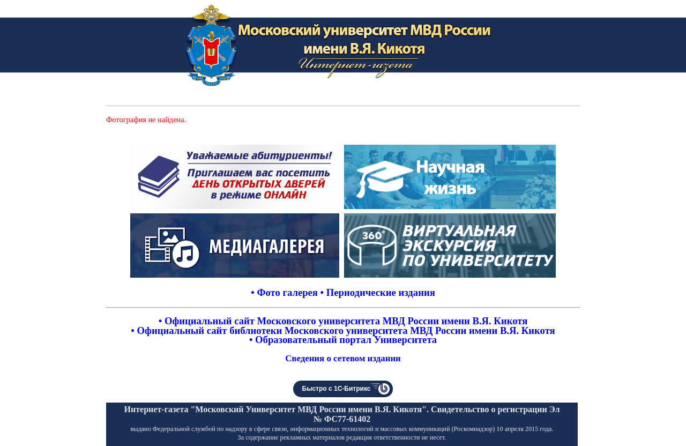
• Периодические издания (377, 292)
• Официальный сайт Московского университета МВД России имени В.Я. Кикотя (343, 320)
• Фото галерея (284, 292)
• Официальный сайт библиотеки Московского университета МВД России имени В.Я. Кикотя (343, 330)
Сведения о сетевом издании (343, 358)
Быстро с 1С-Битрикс (336, 388)
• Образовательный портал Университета (343, 339)
